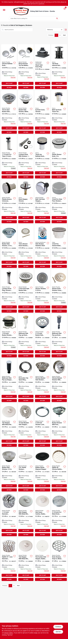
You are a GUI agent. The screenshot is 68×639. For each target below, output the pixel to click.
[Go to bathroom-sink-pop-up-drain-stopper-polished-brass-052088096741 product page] (26, 336)
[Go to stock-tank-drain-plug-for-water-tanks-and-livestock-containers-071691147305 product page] (42, 67)
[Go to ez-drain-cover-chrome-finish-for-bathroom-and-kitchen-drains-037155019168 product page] (42, 112)
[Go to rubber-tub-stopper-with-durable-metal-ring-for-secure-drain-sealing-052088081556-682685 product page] (26, 559)
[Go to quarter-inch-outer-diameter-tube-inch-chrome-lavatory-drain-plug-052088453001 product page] (9, 157)
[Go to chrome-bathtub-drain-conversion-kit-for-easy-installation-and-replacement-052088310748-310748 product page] (9, 67)
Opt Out (58, 631)
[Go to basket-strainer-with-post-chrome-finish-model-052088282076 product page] (59, 425)
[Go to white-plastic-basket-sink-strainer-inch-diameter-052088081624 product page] (26, 112)
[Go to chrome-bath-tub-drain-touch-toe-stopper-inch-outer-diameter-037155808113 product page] (59, 112)
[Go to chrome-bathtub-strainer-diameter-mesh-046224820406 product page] (59, 470)
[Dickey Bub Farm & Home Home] (21, 11)
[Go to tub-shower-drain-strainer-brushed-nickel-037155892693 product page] (26, 246)
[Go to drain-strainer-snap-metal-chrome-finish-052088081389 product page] (59, 559)
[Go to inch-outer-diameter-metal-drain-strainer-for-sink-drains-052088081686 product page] (59, 515)
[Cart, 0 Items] (64, 9)
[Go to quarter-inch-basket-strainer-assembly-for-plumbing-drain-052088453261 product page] (9, 336)
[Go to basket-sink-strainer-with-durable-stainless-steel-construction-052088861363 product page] (9, 470)
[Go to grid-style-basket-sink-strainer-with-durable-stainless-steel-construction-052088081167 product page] (26, 291)
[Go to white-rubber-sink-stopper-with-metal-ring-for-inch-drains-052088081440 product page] (26, 515)
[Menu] (4, 10)
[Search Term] (34, 18)
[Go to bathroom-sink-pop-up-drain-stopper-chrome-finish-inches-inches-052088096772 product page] (59, 336)
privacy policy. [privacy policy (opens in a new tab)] (8, 633)
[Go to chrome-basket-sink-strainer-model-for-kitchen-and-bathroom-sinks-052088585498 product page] (42, 381)
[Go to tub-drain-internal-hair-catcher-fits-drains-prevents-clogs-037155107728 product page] (59, 67)
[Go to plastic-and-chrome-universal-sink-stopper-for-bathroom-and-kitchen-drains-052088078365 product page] (9, 202)
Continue (58, 626)
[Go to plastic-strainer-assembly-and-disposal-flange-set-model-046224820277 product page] (26, 470)
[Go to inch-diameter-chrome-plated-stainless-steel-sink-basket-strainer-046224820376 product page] (9, 559)
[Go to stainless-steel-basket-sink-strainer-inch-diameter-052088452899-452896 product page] (9, 246)
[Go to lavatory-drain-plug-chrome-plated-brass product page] (9, 291)
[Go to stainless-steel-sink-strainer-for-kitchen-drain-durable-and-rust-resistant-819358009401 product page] (42, 246)
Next (64, 35)
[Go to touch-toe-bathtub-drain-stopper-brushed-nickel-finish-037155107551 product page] (42, 157)
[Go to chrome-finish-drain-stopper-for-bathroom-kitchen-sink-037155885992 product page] (26, 202)
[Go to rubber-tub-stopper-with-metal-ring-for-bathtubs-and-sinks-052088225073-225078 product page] (9, 425)
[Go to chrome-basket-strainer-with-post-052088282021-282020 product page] (59, 381)
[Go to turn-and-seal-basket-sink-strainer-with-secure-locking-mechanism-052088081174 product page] (9, 112)
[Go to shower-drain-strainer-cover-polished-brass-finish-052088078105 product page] (59, 291)
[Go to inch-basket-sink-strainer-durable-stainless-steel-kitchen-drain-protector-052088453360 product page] (42, 336)
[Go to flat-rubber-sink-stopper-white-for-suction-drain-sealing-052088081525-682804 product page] (42, 559)
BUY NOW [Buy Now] (9, 87)
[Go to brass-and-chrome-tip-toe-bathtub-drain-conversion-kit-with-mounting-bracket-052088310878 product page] (26, 67)
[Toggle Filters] (66, 30)
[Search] (57, 18)
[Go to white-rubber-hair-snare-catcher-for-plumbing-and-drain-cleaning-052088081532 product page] (42, 515)
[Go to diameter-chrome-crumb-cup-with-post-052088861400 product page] (9, 515)
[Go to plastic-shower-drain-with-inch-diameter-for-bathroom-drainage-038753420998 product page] (59, 157)
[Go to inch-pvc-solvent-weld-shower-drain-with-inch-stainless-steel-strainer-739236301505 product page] (59, 246)
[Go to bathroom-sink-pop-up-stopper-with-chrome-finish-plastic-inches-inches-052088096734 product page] (9, 381)
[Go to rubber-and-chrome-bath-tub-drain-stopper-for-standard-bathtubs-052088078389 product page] (42, 202)
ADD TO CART (9, 83)
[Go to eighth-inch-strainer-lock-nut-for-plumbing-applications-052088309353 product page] (42, 425)
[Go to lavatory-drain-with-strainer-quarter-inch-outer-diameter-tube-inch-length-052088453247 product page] (26, 157)
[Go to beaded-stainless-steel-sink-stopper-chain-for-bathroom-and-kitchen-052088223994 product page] (26, 425)
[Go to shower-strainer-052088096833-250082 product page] (42, 291)
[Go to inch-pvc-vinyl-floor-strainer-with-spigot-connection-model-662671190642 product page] (59, 202)
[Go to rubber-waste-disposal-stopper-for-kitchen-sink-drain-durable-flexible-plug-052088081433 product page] (42, 470)
